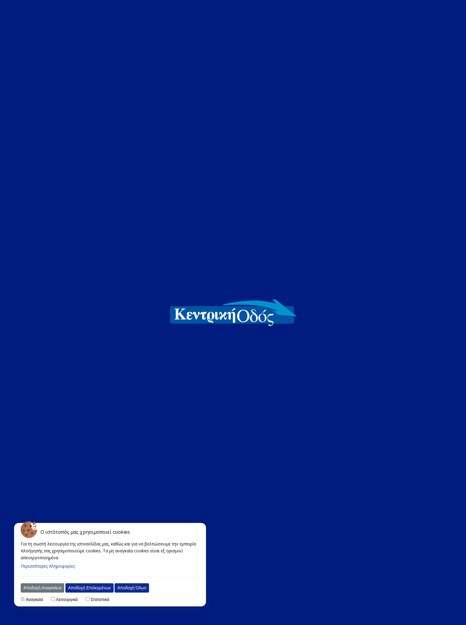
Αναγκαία (34, 599)
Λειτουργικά (67, 599)
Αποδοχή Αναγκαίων (42, 587)
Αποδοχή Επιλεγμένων (89, 587)
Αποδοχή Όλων (131, 587)
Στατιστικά (100, 599)
